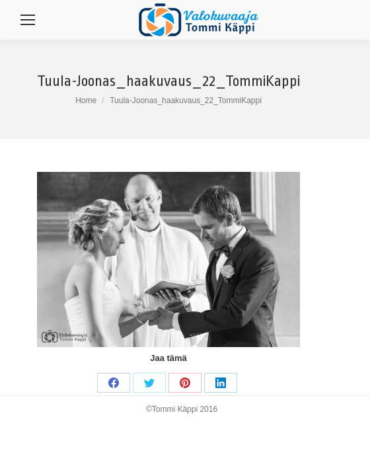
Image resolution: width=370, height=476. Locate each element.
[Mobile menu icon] (28, 20)
